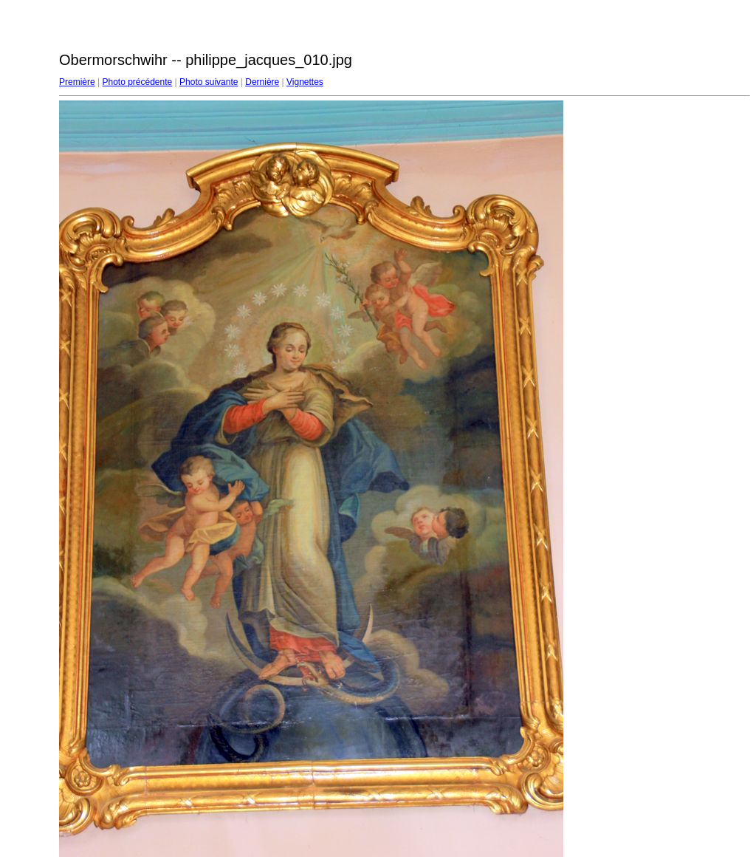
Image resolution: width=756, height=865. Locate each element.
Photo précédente (137, 82)
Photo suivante (208, 82)
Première (77, 82)
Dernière (262, 82)
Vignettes (304, 82)
